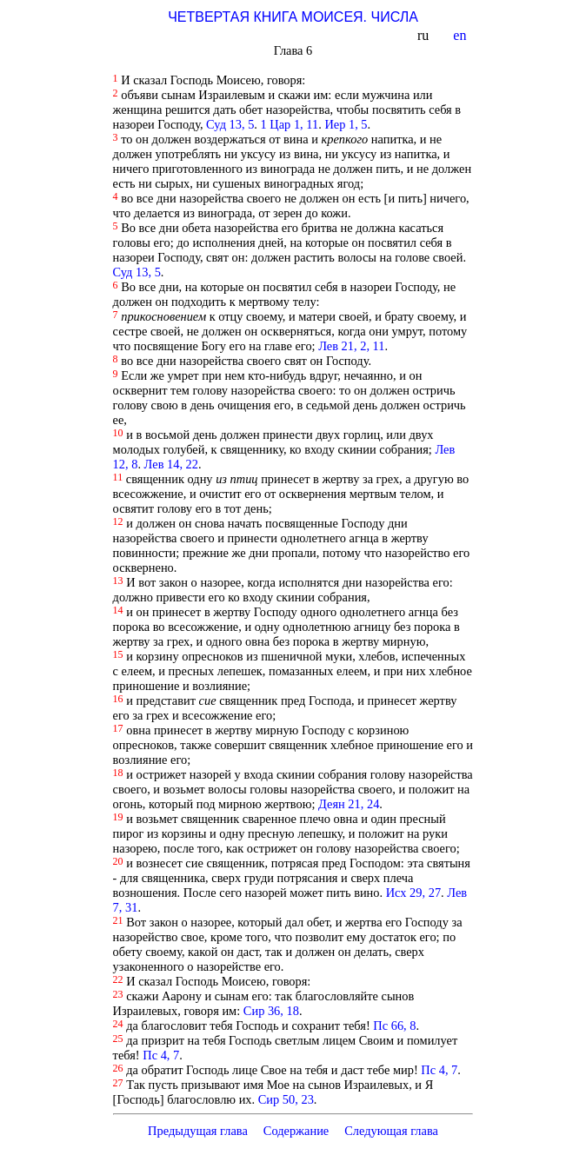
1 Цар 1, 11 (290, 124)
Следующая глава (391, 1131)
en (461, 35)
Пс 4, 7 (161, 1055)
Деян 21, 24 (348, 804)
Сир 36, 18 (271, 1011)
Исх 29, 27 (413, 892)
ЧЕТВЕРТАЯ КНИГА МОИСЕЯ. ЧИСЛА (293, 17)
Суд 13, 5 (230, 124)
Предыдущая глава (198, 1131)
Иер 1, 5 (345, 124)
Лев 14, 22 (171, 464)
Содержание (296, 1131)
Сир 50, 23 (286, 1099)
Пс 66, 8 (394, 1025)
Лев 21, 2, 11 (351, 346)
